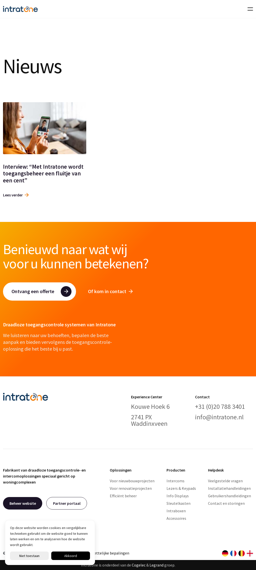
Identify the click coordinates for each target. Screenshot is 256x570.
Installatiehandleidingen (229, 488)
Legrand (157, 565)
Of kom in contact (110, 291)
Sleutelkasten (178, 503)
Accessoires (176, 518)
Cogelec (139, 565)
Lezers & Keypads (181, 488)
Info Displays (177, 495)
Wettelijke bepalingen (110, 553)
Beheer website (23, 503)
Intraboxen (176, 510)
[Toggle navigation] (248, 8)
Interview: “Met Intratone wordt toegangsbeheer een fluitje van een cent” (43, 173)
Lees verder (16, 194)
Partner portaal (66, 503)
